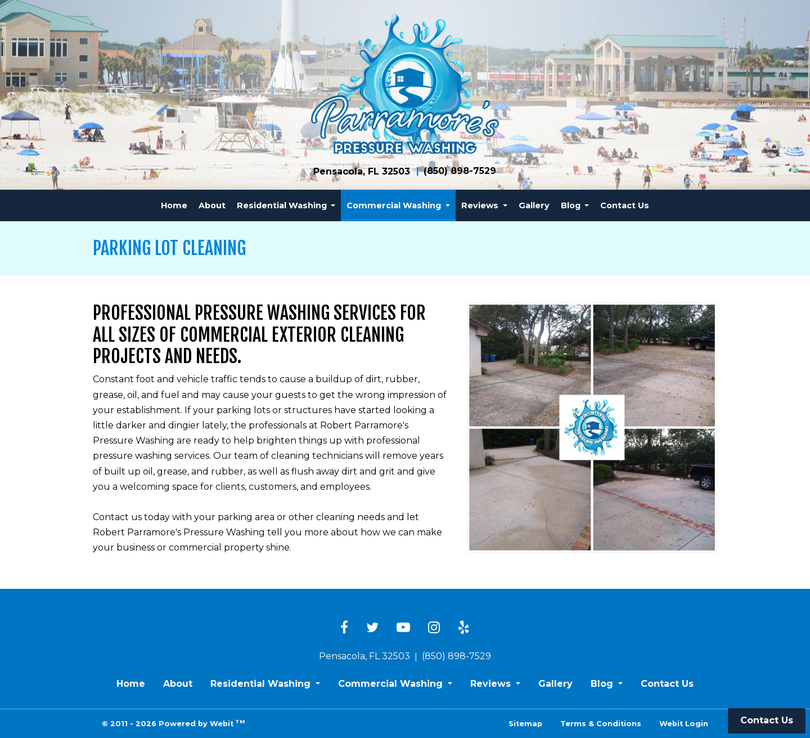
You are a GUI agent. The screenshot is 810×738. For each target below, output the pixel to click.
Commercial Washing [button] (394, 205)
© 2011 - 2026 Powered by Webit (173, 723)
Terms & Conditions (600, 723)
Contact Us (624, 205)
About (212, 205)
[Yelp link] (464, 628)
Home (174, 205)
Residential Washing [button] (283, 205)
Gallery (534, 205)
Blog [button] (572, 205)
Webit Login (683, 723)
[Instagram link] (434, 628)
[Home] (405, 83)
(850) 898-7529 (460, 171)
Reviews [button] (481, 205)
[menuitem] (174, 205)
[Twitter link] (372, 628)
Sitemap (525, 723)
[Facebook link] (344, 628)
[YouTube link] (403, 628)
